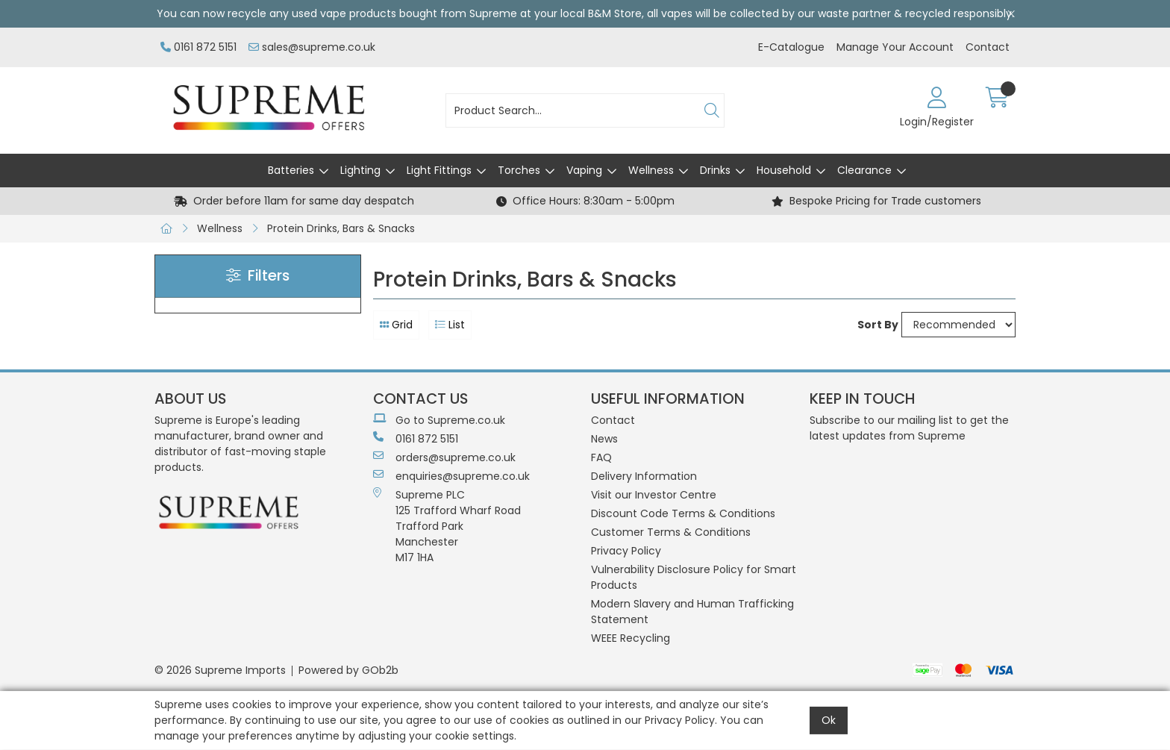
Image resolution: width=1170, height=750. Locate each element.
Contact (988, 47)
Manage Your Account (895, 47)
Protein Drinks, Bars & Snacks (341, 228)
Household (784, 170)
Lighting (360, 170)
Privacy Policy (626, 550)
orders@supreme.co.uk (444, 457)
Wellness (651, 170)
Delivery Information (644, 476)
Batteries (291, 170)
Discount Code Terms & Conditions (683, 513)
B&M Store (615, 13)
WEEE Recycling (630, 638)
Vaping (584, 170)
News (604, 438)
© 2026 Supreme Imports (220, 670)
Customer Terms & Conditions (671, 532)
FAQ (601, 457)
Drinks (715, 170)
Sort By (877, 324)
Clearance (864, 170)
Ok (829, 720)
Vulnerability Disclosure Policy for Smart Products (693, 577)
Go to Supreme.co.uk (439, 420)
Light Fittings (439, 170)
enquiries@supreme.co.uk (451, 476)
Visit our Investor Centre (653, 494)
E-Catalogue (791, 47)
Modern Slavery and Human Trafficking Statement (692, 611)
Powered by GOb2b (348, 670)
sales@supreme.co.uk (311, 47)
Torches (519, 170)
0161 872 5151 (198, 47)
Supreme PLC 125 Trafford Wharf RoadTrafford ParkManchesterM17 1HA (447, 526)
